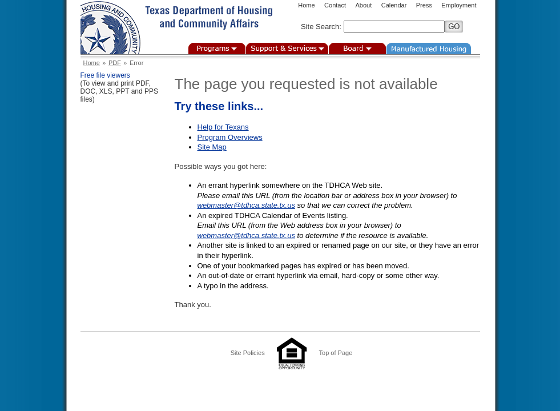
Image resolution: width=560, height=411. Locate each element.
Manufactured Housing (428, 48)
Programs (216, 48)
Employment (458, 5)
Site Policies (248, 352)
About (363, 5)
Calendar (394, 5)
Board (357, 48)
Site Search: (321, 26)
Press (424, 5)
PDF (114, 62)
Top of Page (336, 352)
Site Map (212, 147)
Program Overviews (230, 137)
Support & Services (287, 48)
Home (306, 5)
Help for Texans (223, 127)
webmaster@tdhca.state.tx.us (246, 205)
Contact (335, 5)
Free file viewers (105, 75)
